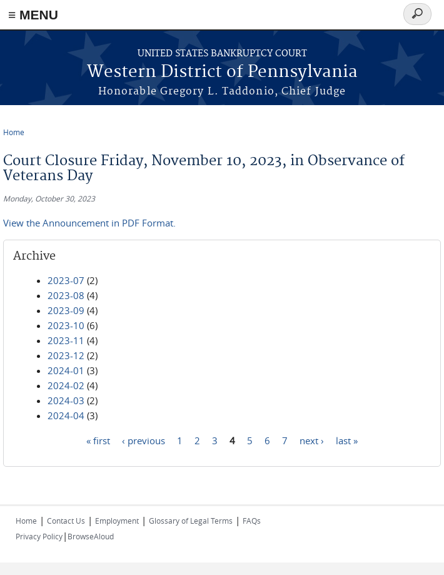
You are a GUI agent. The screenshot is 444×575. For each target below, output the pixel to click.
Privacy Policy (39, 536)
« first (98, 440)
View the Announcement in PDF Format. (89, 222)
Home (13, 132)
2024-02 (66, 385)
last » (347, 440)
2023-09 (66, 310)
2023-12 (66, 355)
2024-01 (66, 370)
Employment (117, 521)
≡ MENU (33, 15)
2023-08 (66, 295)
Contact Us (66, 521)
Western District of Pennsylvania (222, 72)
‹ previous (143, 440)
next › (312, 440)
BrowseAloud (91, 536)
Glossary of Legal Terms (191, 521)
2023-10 (66, 325)
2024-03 (66, 400)
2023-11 (66, 340)
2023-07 (66, 280)
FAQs (252, 521)
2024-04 (66, 415)
